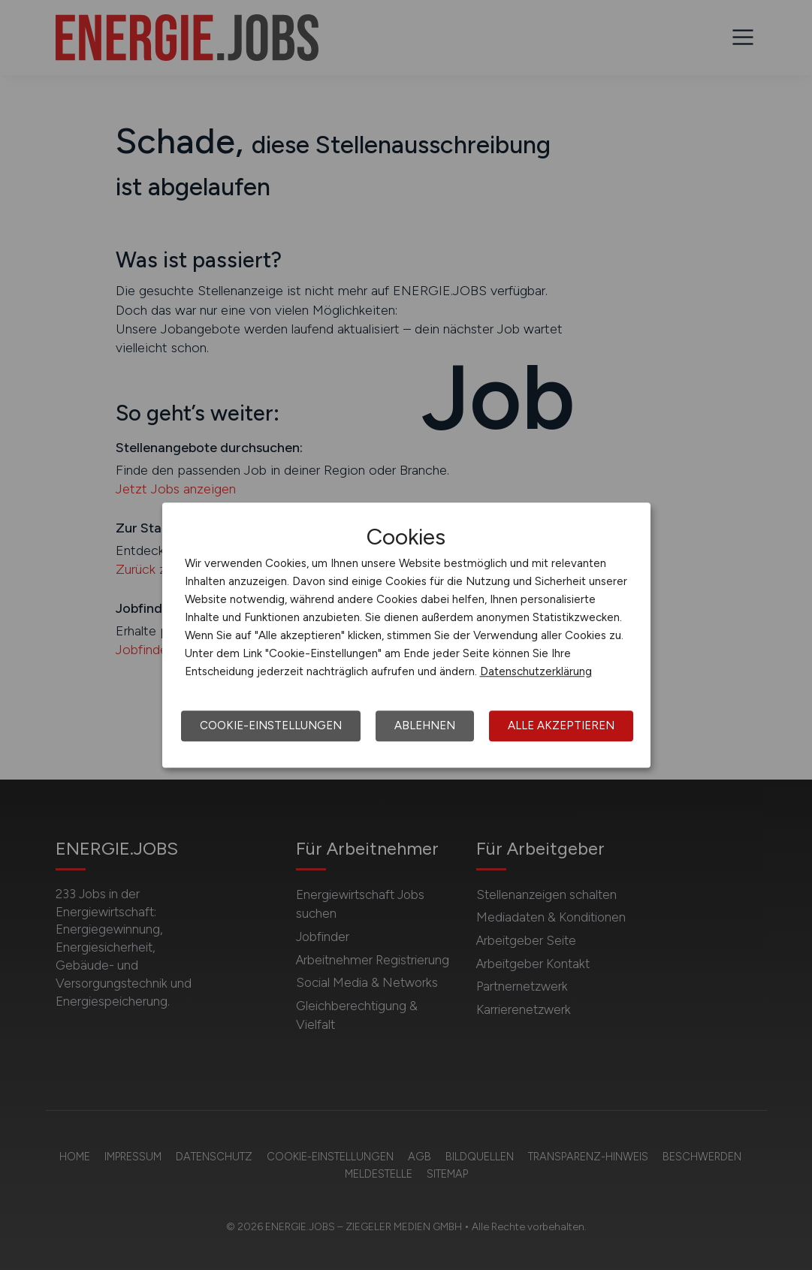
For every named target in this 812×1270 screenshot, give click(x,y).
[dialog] (406, 635)
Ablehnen (424, 725)
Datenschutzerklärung (536, 671)
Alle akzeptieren (561, 725)
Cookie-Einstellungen (271, 725)
